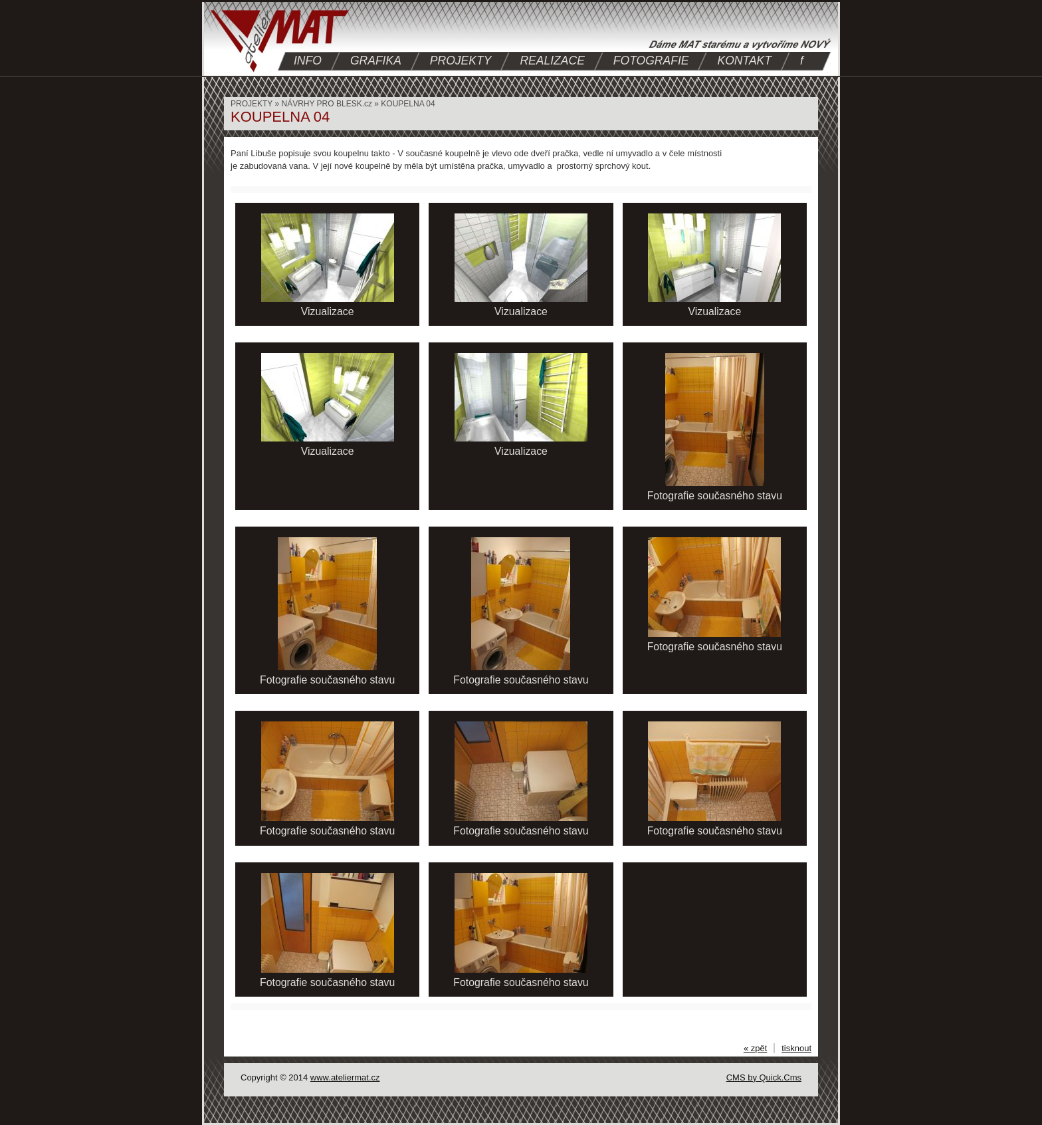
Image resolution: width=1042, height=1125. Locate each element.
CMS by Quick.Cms (763, 1077)
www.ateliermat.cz (345, 1077)
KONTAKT (744, 60)
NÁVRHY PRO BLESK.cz (326, 103)
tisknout (796, 1048)
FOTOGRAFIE (651, 60)
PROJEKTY (461, 60)
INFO (308, 60)
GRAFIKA (375, 60)
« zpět (755, 1048)
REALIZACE (552, 60)
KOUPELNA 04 (408, 103)
